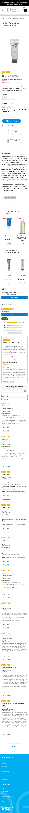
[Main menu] (2, 10)
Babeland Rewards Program (7, 796)
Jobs (3, 801)
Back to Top (14, 746)
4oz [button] (13, 97)
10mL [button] (4, 97)
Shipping (3, 768)
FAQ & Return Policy (5, 771)
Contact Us (4, 763)
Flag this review (6, 430)
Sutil (11, 204)
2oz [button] (9, 97)
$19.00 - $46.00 (9, 279)
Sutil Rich (9, 275)
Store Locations (5, 791)
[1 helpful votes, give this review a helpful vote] (3, 528)
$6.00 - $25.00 (9, 239)
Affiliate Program (5, 793)
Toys (3, 18)
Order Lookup (4, 766)
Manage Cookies (5, 779)
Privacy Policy (4, 776)
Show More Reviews (14, 741)
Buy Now (9, 243)
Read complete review (8, 357)
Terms (3, 774)
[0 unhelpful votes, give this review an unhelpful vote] (7, 427)
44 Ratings (4, 73)
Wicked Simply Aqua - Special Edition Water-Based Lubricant (22, 237)
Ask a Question (5, 82)
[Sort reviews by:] (14, 396)
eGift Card (4, 761)
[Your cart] (25, 10)
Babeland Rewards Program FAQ (8, 799)
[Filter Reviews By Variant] (14, 399)
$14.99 (22, 240)
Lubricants (8, 18)
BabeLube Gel (9, 236)
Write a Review (10, 73)
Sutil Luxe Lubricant (23, 275)
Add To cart (11, 121)
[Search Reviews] (14, 391)
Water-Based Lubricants (18, 18)
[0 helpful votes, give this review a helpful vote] (3, 427)
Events (3, 788)
